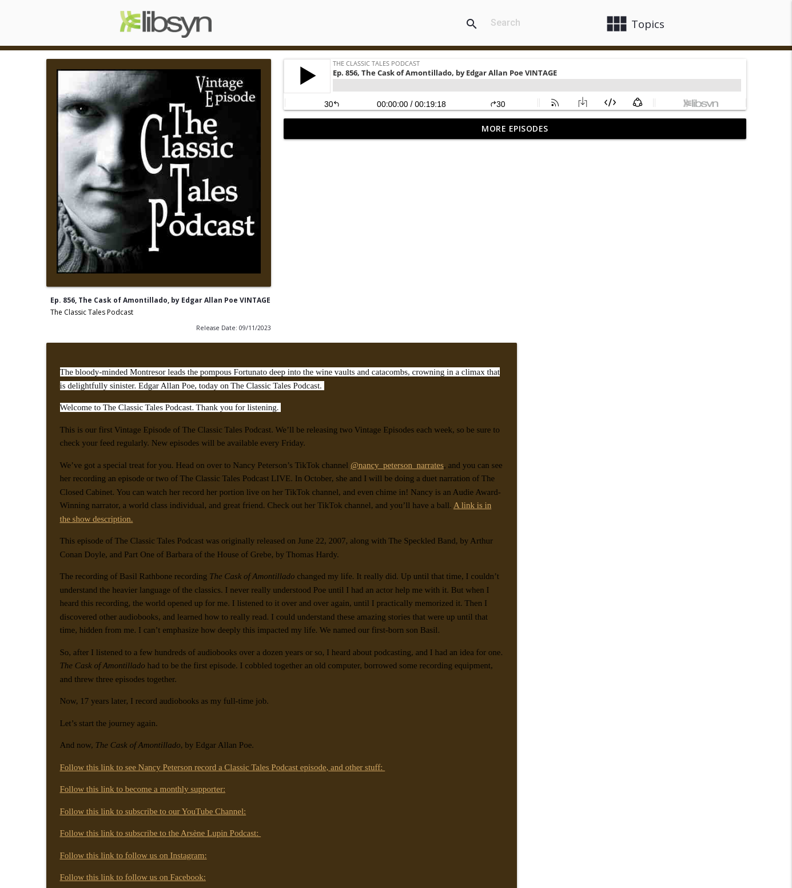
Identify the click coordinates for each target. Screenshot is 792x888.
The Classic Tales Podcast (91, 312)
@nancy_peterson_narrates (634, 265)
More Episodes (514, 128)
